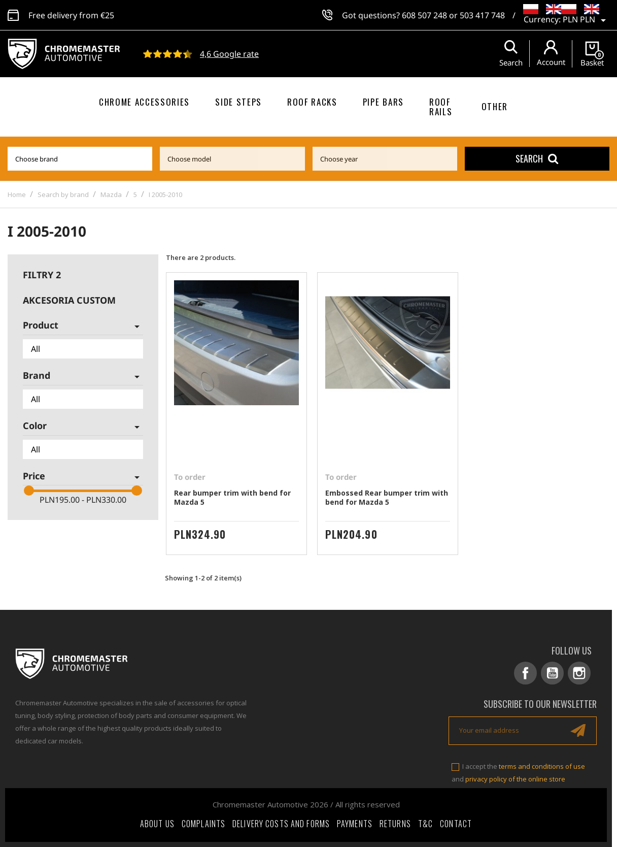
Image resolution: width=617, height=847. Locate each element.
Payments (354, 824)
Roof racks (312, 101)
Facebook (525, 673)
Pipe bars (383, 101)
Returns (395, 824)
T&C (425, 824)
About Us (157, 824)
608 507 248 (424, 15)
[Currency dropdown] (586, 20)
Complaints (203, 824)
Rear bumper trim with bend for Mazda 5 (232, 497)
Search (537, 158)
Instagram (579, 673)
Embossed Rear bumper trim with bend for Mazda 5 (386, 497)
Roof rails (440, 106)
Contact (456, 824)
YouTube (552, 673)
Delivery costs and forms (281, 824)
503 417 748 (482, 15)
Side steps (238, 101)
